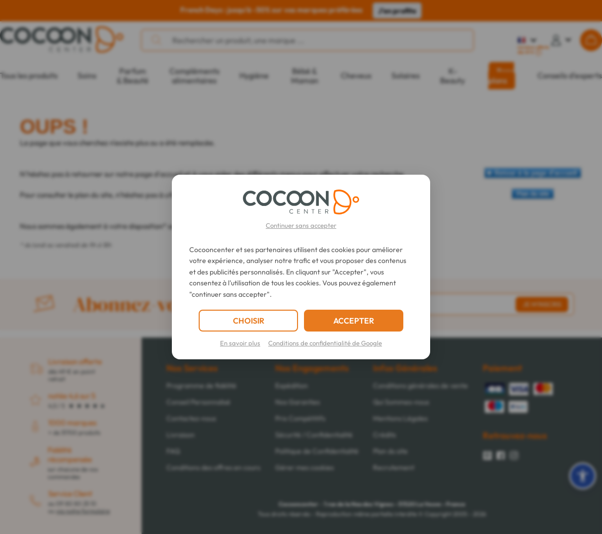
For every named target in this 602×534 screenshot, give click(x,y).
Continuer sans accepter (301, 225)
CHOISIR (248, 321)
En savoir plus (240, 343)
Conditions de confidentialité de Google (325, 343)
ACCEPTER (353, 321)
